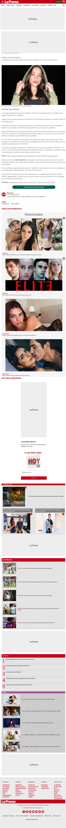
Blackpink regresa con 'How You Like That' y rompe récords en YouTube (31, 182)
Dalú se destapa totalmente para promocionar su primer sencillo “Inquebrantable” (31, 156)
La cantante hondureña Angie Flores (13, 113)
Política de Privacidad (22, 815)
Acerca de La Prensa (8, 815)
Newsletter (48, 815)
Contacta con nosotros (36, 815)
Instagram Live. (8, 121)
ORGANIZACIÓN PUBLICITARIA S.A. (33, 807)
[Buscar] (63, 5)
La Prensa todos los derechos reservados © (33, 805)
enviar (34, 478)
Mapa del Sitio (57, 815)
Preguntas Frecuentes (32, 819)
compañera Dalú (44, 174)
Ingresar (58, 1)
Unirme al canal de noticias (35, 187)
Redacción (18, 57)
